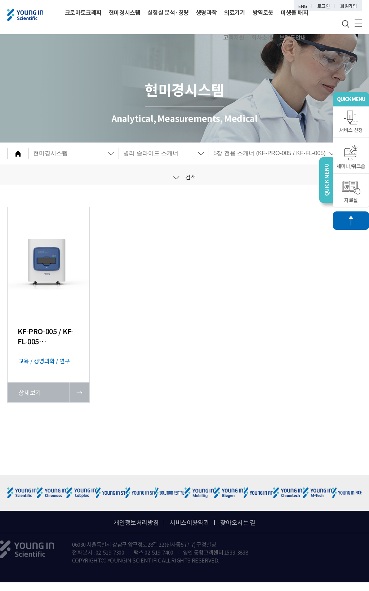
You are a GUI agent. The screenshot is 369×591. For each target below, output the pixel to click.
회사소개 (261, 37)
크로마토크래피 (83, 12)
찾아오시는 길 (237, 522)
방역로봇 (263, 12)
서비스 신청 (351, 121)
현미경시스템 (125, 12)
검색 (184, 176)
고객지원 (233, 37)
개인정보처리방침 (136, 522)
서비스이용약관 (189, 522)
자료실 (351, 192)
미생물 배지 (294, 12)
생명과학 (206, 12)
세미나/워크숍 (351, 157)
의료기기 (234, 12)
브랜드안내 (293, 37)
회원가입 (348, 6)
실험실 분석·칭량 (167, 12)
